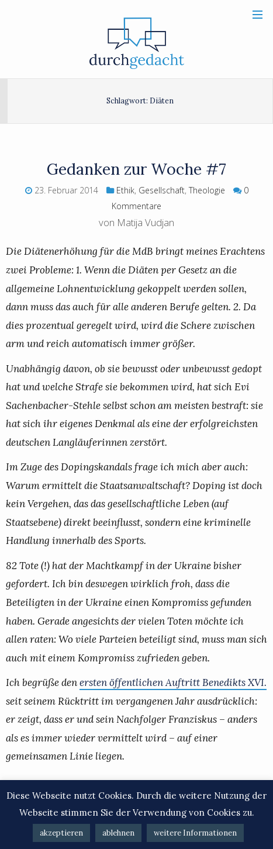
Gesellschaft (162, 190)
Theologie (207, 190)
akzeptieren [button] (61, 833)
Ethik (125, 190)
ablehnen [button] (118, 833)
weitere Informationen (195, 833)
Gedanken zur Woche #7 (136, 169)
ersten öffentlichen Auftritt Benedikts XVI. (173, 682)
